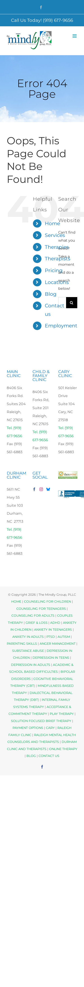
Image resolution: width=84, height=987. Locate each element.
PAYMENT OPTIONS (28, 728)
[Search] (71, 302)
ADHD (55, 623)
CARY (50, 728)
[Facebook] (34, 489)
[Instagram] (41, 489)
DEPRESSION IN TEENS (50, 658)
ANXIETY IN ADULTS (28, 637)
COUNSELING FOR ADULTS (32, 616)
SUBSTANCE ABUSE (28, 651)
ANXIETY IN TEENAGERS (53, 630)
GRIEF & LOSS (36, 623)
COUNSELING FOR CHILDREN (47, 602)
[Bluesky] (48, 489)
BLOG (31, 756)
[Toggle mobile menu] (75, 36)
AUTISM (64, 637)
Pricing (53, 270)
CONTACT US (49, 756)
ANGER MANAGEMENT (57, 644)
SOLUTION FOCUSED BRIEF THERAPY (41, 721)
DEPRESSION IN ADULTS (30, 665)
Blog (50, 294)
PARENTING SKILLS (22, 644)
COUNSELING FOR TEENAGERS (41, 609)
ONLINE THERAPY (63, 749)
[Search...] (62, 302)
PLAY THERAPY (62, 714)
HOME (16, 602)
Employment (61, 326)
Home (52, 223)
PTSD (50, 637)
